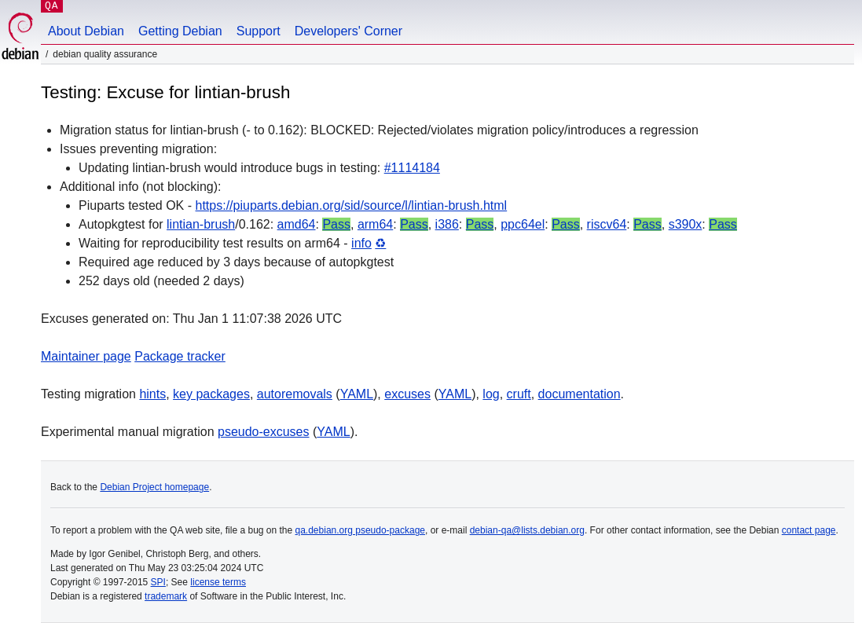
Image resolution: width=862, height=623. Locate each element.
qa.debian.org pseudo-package (360, 530)
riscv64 (607, 224)
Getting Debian (180, 31)
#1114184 (412, 167)
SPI (158, 582)
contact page (809, 530)
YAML (356, 394)
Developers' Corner (348, 31)
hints (152, 394)
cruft (519, 394)
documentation (579, 394)
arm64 (375, 224)
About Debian (86, 31)
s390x (685, 224)
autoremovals (294, 394)
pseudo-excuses (264, 431)
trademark (166, 596)
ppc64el (523, 224)
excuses (407, 394)
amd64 (296, 224)
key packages (211, 394)
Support (259, 31)
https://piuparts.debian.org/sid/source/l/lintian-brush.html (352, 205)
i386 (447, 224)
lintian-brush (201, 224)
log (490, 394)
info (361, 243)
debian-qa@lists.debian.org (527, 530)
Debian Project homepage (154, 487)
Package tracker (180, 356)
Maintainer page (86, 356)
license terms (218, 582)
